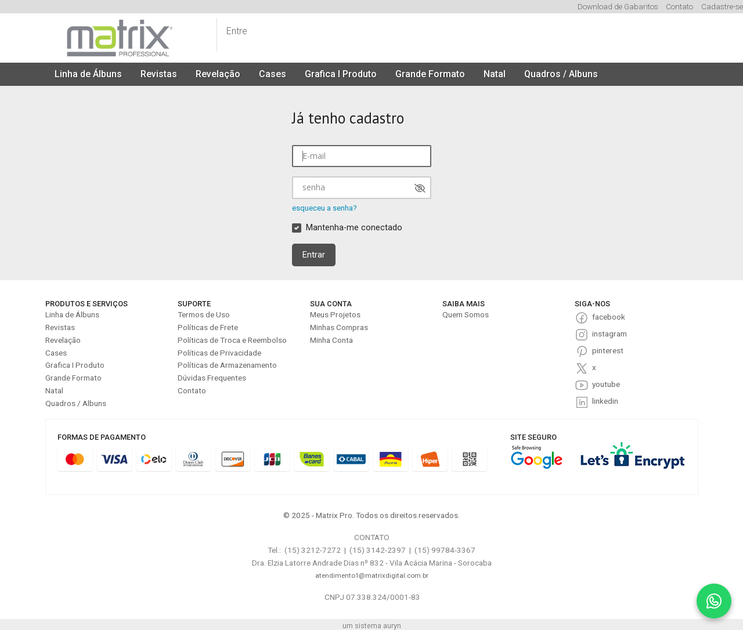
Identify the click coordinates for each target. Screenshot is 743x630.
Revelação (218, 73)
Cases (272, 73)
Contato (679, 6)
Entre (236, 31)
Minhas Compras (339, 327)
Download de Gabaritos (618, 6)
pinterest (607, 350)
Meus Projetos (335, 314)
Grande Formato (430, 73)
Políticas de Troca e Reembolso (232, 340)
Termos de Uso (204, 314)
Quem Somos (465, 314)
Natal (495, 73)
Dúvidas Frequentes (212, 377)
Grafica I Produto (341, 73)
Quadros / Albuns (561, 73)
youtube (606, 384)
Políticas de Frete (208, 327)
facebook (608, 316)
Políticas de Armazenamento (227, 365)
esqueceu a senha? (324, 208)
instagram (609, 333)
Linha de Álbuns (88, 73)
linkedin (605, 400)
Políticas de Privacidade (219, 352)
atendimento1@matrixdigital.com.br (371, 575)
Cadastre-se (722, 6)
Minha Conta (331, 340)
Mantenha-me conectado (354, 228)
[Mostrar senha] (419, 188)
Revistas (158, 73)
